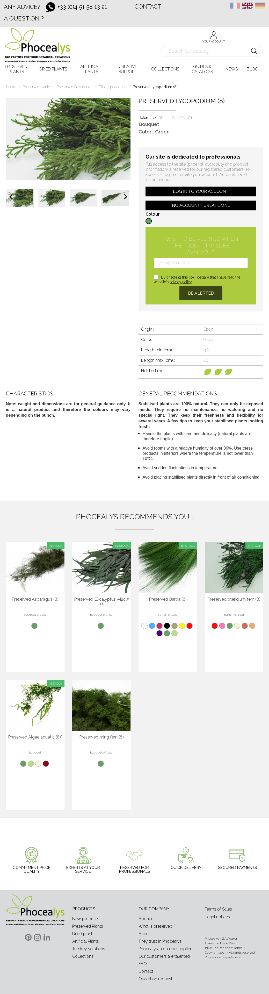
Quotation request (155, 978)
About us (147, 918)
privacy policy (181, 282)
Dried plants (83, 933)
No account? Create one (201, 205)
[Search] (212, 51)
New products (85, 918)
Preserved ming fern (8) (101, 737)
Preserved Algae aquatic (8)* (35, 737)
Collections (82, 956)
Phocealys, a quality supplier (165, 948)
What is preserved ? (157, 926)
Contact (148, 6)
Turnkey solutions (88, 948)
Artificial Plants (85, 941)
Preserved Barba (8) (168, 599)
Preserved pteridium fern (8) (233, 599)
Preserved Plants (87, 926)
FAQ (143, 963)
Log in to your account (201, 191)
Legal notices (217, 916)
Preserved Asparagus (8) (35, 599)
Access (145, 933)
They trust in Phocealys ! (161, 941)
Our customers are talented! (165, 956)
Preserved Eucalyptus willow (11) (101, 601)
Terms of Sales (218, 909)
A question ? (24, 18)
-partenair (232, 957)
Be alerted (201, 293)
